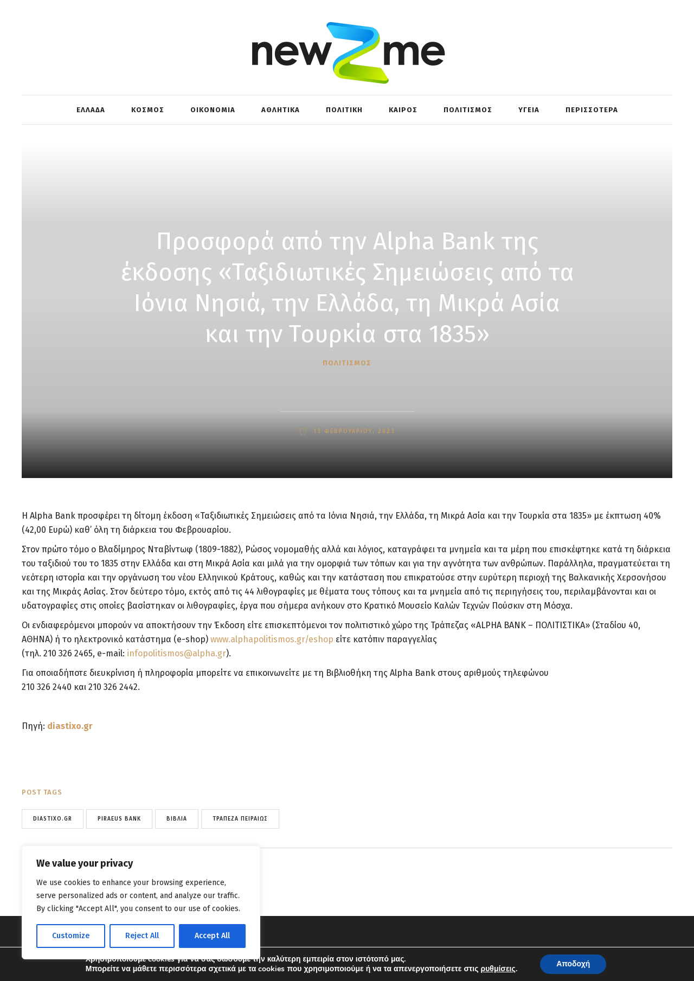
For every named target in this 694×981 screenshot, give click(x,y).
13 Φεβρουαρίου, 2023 (353, 431)
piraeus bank (119, 819)
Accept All (212, 935)
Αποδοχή (573, 964)
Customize (70, 935)
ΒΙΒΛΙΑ (176, 819)
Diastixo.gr (52, 819)
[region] (141, 902)
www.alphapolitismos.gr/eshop (271, 639)
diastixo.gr (70, 726)
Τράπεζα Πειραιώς (240, 819)
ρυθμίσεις (498, 969)
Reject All (142, 935)
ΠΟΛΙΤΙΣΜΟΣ (347, 363)
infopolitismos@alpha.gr (176, 653)
